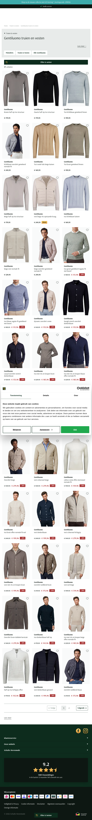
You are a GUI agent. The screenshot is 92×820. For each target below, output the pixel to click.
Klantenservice (46, 738)
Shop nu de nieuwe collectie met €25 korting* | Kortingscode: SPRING (46, 2)
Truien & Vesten (23, 53)
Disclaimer (41, 804)
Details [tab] (46, 396)
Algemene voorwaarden (56, 804)
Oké (75, 429)
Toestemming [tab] (16, 396)
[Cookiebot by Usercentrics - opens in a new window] (78, 388)
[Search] (46, 18)
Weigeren (17, 429)
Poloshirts (9, 53)
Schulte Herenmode (46, 750)
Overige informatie (11, 808)
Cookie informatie (28, 804)
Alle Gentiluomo (40, 53)
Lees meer (81, 46)
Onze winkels (46, 744)
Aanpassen (46, 429)
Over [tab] (76, 396)
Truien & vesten (14, 26)
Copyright (71, 804)
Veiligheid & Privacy (11, 804)
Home (6, 26)
